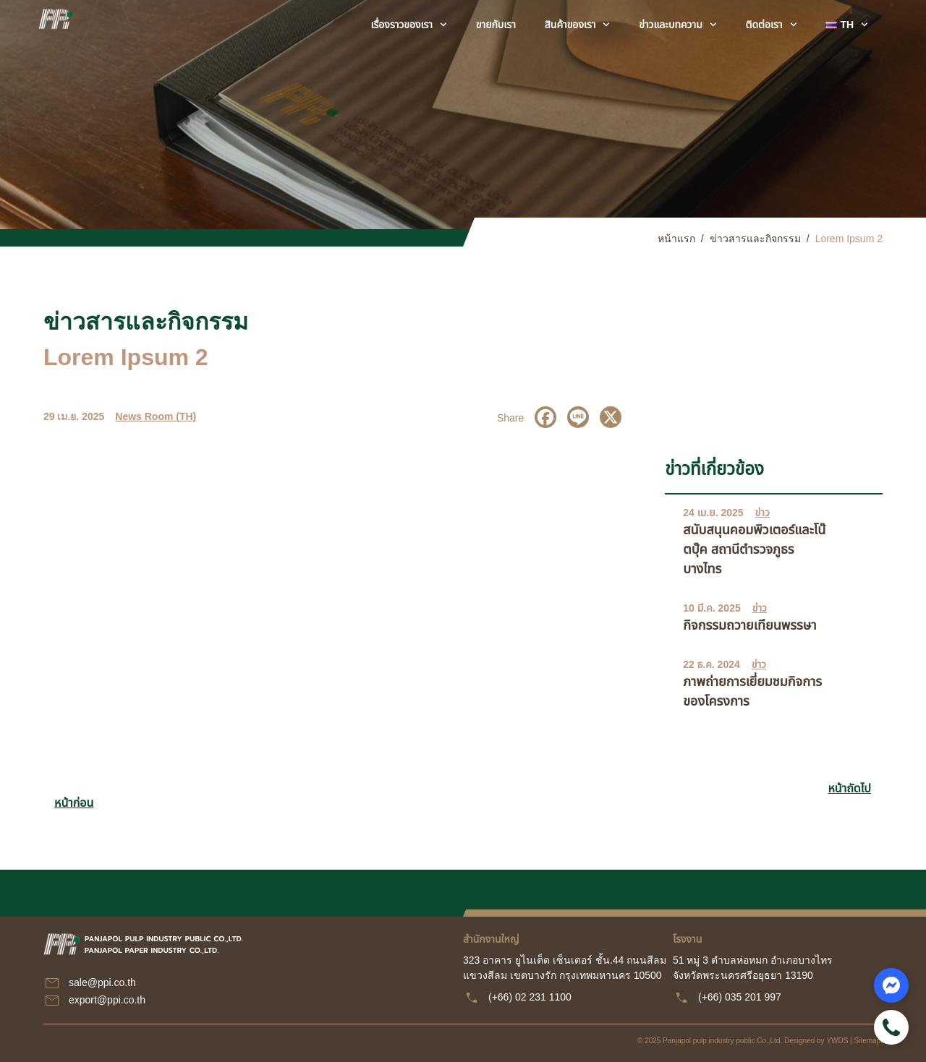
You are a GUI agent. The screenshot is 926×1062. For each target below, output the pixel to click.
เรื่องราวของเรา (409, 24)
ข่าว (762, 512)
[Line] (578, 417)
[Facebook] (545, 417)
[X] (610, 417)
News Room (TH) (155, 416)
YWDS (837, 1041)
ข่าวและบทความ (677, 24)
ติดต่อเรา (771, 24)
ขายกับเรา (496, 24)
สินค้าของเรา (577, 24)
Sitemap (867, 1041)
